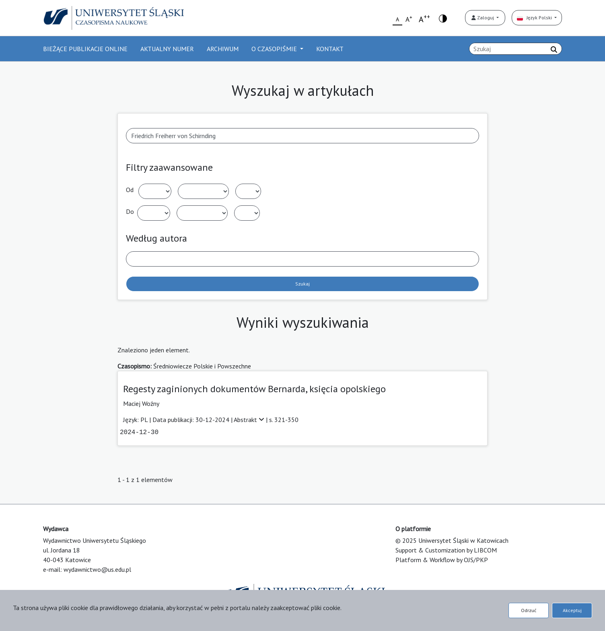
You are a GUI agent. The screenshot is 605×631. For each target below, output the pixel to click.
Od (130, 190)
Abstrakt (250, 420)
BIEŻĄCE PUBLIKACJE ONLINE (85, 49)
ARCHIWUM (223, 49)
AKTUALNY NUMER (167, 49)
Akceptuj (572, 610)
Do (130, 211)
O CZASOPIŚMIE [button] (274, 49)
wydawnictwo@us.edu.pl (97, 569)
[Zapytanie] (515, 48)
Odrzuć (528, 610)
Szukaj (302, 284)
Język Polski (535, 17)
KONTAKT (330, 49)
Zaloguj (483, 17)
